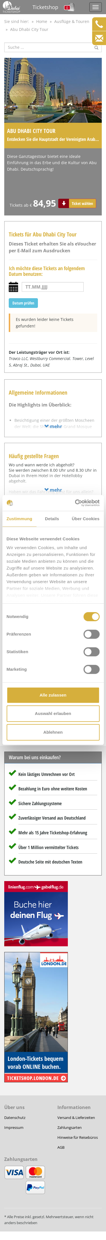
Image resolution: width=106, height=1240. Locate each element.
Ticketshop (45, 7)
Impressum (13, 1127)
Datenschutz (14, 1117)
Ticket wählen (82, 203)
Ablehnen (52, 732)
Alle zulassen (53, 695)
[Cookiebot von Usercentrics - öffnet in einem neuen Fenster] (75, 503)
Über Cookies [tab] (85, 518)
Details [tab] (52, 518)
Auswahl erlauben (53, 713)
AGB (60, 1147)
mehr (53, 426)
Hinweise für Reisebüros (77, 1137)
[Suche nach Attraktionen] (53, 47)
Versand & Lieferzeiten (76, 1117)
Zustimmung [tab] (19, 518)
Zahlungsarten (69, 1127)
